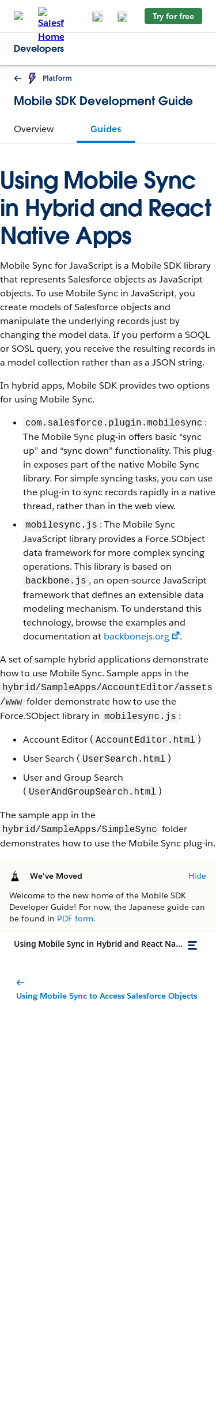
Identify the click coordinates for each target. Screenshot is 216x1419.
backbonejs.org (136, 636)
